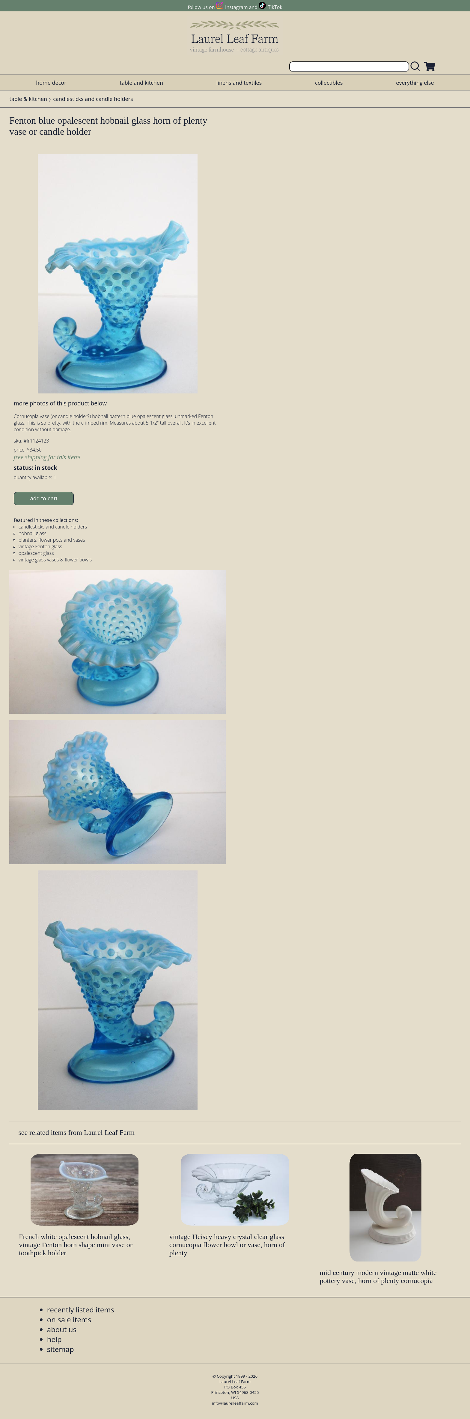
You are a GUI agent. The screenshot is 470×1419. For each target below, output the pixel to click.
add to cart (43, 498)
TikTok (275, 7)
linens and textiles (239, 82)
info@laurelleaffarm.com (235, 1403)
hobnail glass (32, 533)
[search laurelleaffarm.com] (416, 66)
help (54, 1339)
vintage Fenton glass (40, 546)
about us (61, 1329)
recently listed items (80, 1309)
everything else (415, 82)
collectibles (329, 82)
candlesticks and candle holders (93, 98)
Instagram (236, 7)
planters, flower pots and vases (52, 540)
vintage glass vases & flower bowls (55, 559)
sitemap (60, 1349)
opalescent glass (36, 553)
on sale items (69, 1319)
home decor (51, 82)
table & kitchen (28, 98)
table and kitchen (141, 82)
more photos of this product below (60, 403)
